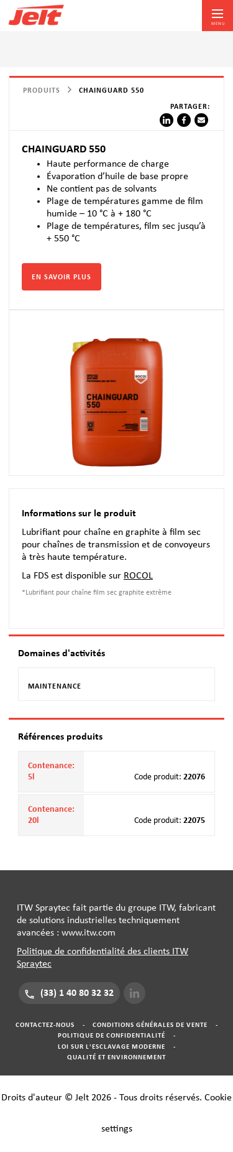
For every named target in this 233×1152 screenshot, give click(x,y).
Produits (41, 90)
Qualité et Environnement (116, 1057)
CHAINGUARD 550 (111, 90)
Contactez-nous (45, 1024)
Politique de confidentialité (111, 1035)
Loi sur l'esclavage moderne (111, 1046)
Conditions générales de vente (150, 1024)
